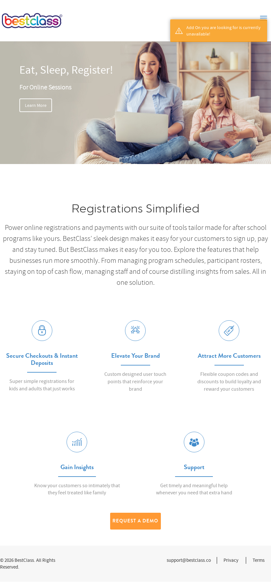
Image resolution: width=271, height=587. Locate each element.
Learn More (36, 105)
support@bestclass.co (189, 560)
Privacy (231, 560)
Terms (259, 560)
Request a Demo (135, 520)
